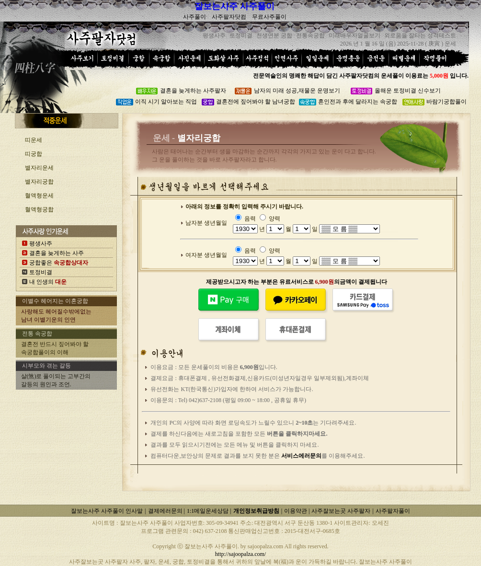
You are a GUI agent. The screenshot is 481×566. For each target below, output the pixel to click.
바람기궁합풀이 (446, 101)
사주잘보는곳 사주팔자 (340, 511)
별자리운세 (39, 167)
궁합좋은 (58, 262)
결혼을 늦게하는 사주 (56, 253)
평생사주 (40, 243)
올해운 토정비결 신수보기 (408, 90)
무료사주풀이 (269, 16)
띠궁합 (33, 153)
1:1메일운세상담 (208, 511)
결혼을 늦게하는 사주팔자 (193, 90)
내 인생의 (48, 281)
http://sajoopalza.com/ (240, 554)
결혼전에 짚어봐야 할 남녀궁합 (255, 101)
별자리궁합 (39, 181)
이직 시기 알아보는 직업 (166, 101)
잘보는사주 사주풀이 (235, 6)
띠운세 (33, 140)
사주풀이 (194, 16)
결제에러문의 (166, 511)
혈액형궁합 (39, 209)
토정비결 (40, 272)
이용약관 (296, 511)
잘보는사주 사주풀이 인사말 (107, 511)
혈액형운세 (39, 195)
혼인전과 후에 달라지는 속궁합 (357, 101)
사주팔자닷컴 (229, 16)
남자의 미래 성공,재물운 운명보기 (297, 90)
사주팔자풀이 (393, 511)
